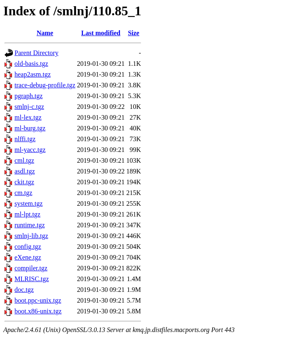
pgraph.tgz (28, 95)
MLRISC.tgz (31, 278)
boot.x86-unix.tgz (38, 311)
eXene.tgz (27, 257)
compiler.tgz (31, 268)
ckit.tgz (24, 181)
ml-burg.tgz (30, 128)
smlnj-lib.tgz (31, 235)
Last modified (100, 32)
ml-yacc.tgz (30, 149)
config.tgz (27, 246)
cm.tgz (23, 192)
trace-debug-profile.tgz (44, 85)
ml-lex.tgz (27, 117)
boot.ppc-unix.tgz (37, 300)
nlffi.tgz (25, 138)
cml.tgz (24, 160)
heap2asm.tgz (32, 74)
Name (45, 32)
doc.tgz (24, 289)
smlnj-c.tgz (29, 106)
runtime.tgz (29, 225)
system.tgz (28, 203)
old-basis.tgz (31, 63)
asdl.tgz (24, 171)
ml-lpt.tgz (27, 214)
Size (133, 32)
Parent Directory (36, 52)
